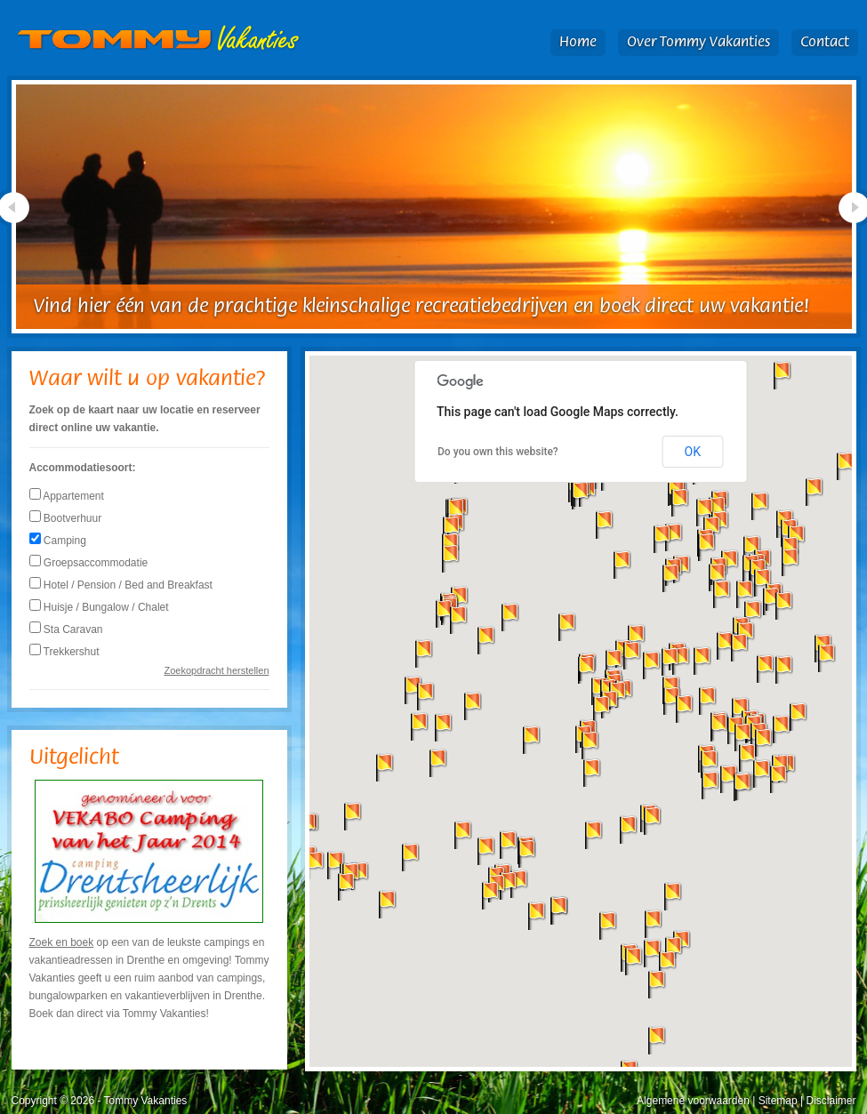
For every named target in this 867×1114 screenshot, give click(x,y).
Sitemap (778, 1100)
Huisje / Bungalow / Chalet (99, 607)
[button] (486, 851)
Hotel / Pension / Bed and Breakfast (121, 585)
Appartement (66, 496)
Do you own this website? (498, 451)
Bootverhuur (65, 518)
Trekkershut (64, 651)
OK (693, 452)
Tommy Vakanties (158, 38)
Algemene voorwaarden (693, 1100)
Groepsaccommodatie (89, 563)
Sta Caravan (66, 629)
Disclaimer (830, 1100)
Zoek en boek (61, 942)
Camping (57, 540)
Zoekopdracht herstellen (216, 670)
